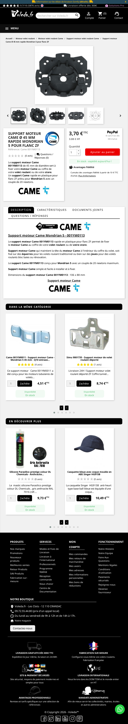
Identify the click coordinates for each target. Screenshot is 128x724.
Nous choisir (46, 583)
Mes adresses (76, 570)
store (48, 172)
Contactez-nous (22, 628)
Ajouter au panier (102, 152)
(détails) (84, 1)
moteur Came (71, 250)
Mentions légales (107, 565)
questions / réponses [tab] (29, 216)
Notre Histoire (106, 548)
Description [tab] (21, 210)
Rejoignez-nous (106, 584)
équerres (27, 254)
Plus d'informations (87, 175)
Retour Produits (18, 569)
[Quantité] (73, 152)
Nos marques (17, 548)
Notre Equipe (105, 553)
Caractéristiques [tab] (52, 210)
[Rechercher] (58, 16)
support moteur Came (25, 241)
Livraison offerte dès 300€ (80, 6)
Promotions (16, 553)
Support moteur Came (21, 269)
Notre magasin (20, 620)
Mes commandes (78, 554)
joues (94, 254)
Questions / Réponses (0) (43, 156)
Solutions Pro (114, 6)
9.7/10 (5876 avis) (23, 5)
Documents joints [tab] (87, 210)
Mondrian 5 (38, 178)
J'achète (25, 383)
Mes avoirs (75, 566)
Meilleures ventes (20, 565)
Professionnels (48, 564)
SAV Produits (17, 573)
